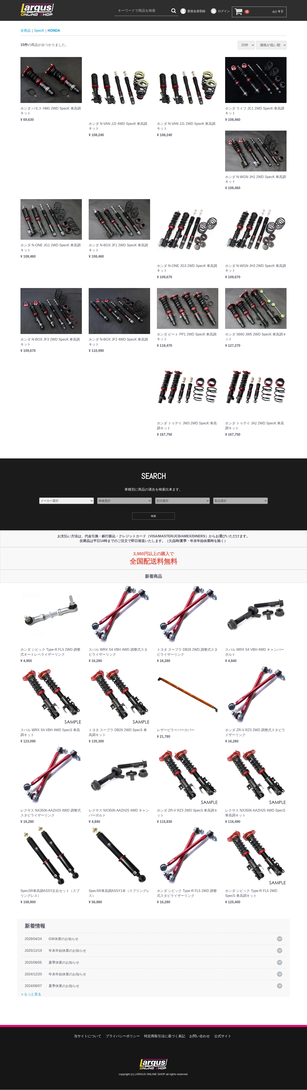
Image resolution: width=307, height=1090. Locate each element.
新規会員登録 (192, 11)
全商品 (25, 31)
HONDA (54, 31)
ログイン (220, 11)
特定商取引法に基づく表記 (164, 1036)
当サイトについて (87, 1036)
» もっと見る (31, 994)
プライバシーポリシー (123, 1036)
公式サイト (222, 1036)
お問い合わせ (199, 1036)
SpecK (39, 31)
